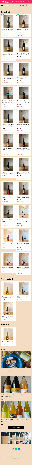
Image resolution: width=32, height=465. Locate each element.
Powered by (16, 458)
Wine (7, 9)
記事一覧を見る (16, 427)
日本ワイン (12, 9)
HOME (3, 9)
